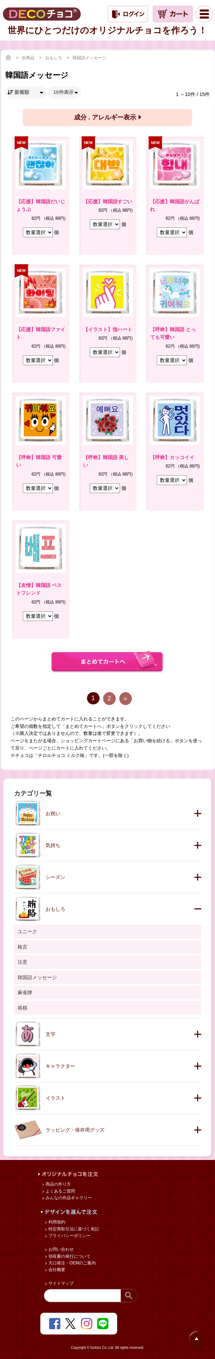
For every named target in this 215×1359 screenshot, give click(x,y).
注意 (22, 962)
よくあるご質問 (60, 1191)
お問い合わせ (60, 1249)
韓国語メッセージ (89, 57)
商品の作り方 (58, 1184)
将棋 (22, 1008)
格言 (22, 947)
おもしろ (54, 57)
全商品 (28, 57)
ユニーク (27, 931)
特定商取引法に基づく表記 (73, 1229)
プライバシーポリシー (68, 1235)
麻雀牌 (25, 992)
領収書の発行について (68, 1256)
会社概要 (56, 1269)
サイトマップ (60, 1283)
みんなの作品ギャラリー (68, 1197)
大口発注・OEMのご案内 (71, 1263)
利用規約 (56, 1222)
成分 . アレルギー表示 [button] (107, 117)
